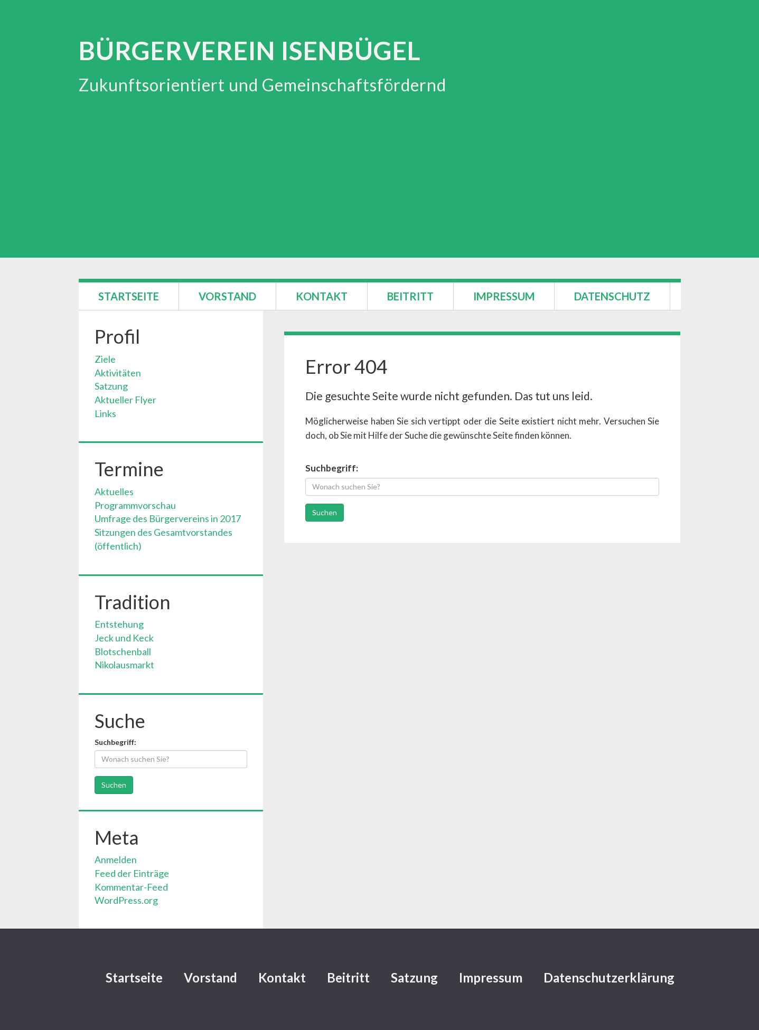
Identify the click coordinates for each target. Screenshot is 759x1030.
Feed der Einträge (132, 873)
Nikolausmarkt (124, 664)
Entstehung (119, 624)
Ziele (105, 359)
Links (105, 413)
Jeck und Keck (124, 638)
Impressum (504, 296)
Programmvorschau (135, 505)
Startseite (128, 296)
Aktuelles (114, 491)
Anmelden (116, 859)
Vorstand (227, 296)
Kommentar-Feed (131, 887)
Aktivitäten (118, 373)
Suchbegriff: (331, 468)
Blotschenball (123, 651)
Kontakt (322, 296)
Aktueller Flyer (125, 399)
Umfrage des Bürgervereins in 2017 (168, 518)
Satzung (111, 386)
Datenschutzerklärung (609, 977)
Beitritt (410, 296)
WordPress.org (126, 900)
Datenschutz (612, 296)
